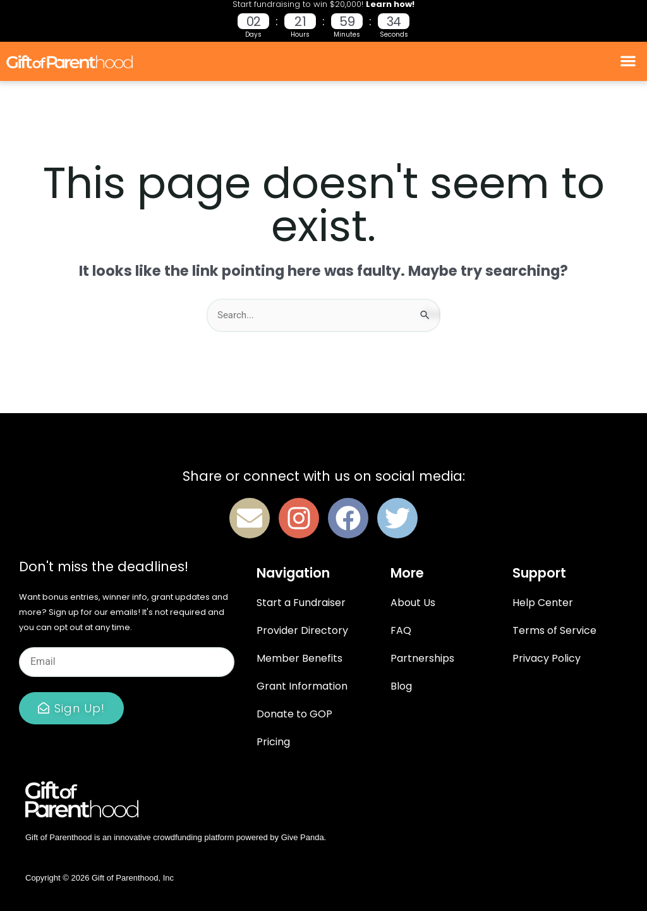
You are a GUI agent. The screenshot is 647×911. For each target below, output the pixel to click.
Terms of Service (554, 630)
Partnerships (422, 658)
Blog (401, 686)
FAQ (400, 630)
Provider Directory (302, 630)
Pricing (273, 741)
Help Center (542, 602)
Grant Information (302, 686)
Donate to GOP (294, 714)
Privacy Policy (546, 658)
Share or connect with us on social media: (324, 476)
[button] (628, 61)
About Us (412, 602)
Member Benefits (299, 658)
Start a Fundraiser (301, 602)
